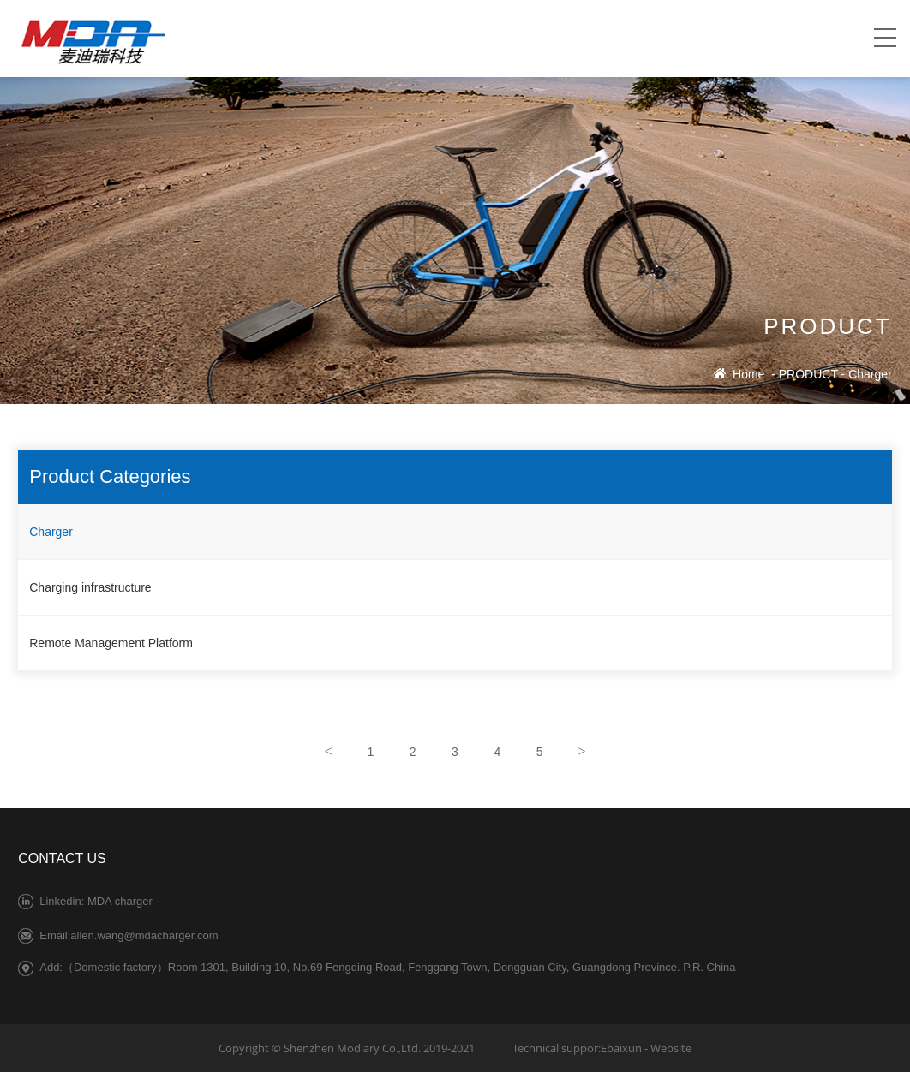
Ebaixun (621, 1048)
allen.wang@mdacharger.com (144, 935)
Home (748, 374)
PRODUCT (808, 374)
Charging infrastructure (90, 587)
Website (670, 1048)
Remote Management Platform (111, 643)
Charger (870, 374)
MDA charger (120, 901)
